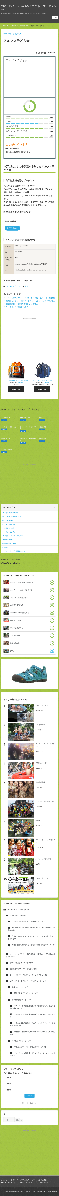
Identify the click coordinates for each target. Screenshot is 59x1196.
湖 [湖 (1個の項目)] (21, 1120)
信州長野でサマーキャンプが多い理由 (23, 969)
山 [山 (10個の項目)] (6, 1119)
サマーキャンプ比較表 (39, 1180)
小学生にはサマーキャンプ (21, 1000)
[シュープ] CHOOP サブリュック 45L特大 (16, 380)
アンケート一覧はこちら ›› (29, 1103)
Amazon (16, 389)
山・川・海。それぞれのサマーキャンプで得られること (29, 975)
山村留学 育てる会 (23, 304)
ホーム (5, 1180)
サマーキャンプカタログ (12, 34)
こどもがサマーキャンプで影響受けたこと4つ (28, 921)
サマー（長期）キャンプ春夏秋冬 (21, 963)
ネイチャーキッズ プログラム (43, 301)
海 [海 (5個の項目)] (17, 1119)
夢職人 (34, 304)
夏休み (9, 1084)
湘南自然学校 (9, 304)
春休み (9, 1077)
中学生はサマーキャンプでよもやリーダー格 (30, 1047)
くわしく (4, 420)
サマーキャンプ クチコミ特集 (13, 1182)
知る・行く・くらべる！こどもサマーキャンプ (30, 1191)
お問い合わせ (44, 1182)
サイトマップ (32, 1182)
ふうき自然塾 (49, 298)
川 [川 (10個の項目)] (12, 1119)
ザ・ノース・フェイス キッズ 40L (42, 380)
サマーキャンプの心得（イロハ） (19, 909)
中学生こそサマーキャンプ (21, 1041)
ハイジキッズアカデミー (12, 298)
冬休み (9, 1090)
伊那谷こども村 (9, 301)
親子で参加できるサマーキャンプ (26, 993)
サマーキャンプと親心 (17, 915)
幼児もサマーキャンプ (20, 987)
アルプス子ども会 (8, 524)
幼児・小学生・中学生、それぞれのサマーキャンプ (28, 981)
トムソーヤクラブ (24, 301)
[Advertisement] (30, 336)
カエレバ (20, 382)
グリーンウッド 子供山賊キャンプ (15, 307)
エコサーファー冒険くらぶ (33, 298)
